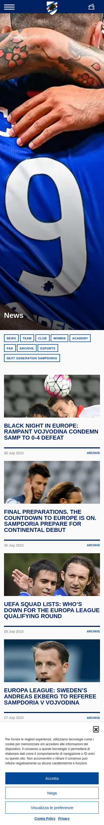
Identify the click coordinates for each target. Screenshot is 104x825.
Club (42, 338)
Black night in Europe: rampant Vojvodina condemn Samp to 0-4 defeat (51, 436)
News (11, 338)
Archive (26, 348)
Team (27, 338)
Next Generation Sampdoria (32, 358)
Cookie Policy (44, 818)
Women (59, 338)
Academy (80, 338)
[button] (96, 729)
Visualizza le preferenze (52, 807)
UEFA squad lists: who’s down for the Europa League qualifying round (46, 624)
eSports (47, 348)
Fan (10, 348)
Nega (52, 793)
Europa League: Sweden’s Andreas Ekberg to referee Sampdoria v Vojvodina (50, 716)
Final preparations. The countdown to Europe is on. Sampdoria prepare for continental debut (50, 530)
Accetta (52, 778)
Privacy (64, 818)
